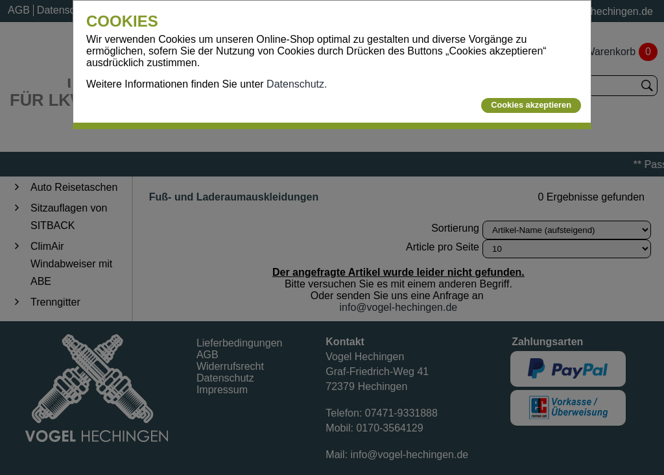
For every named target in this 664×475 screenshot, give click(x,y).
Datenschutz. (297, 84)
